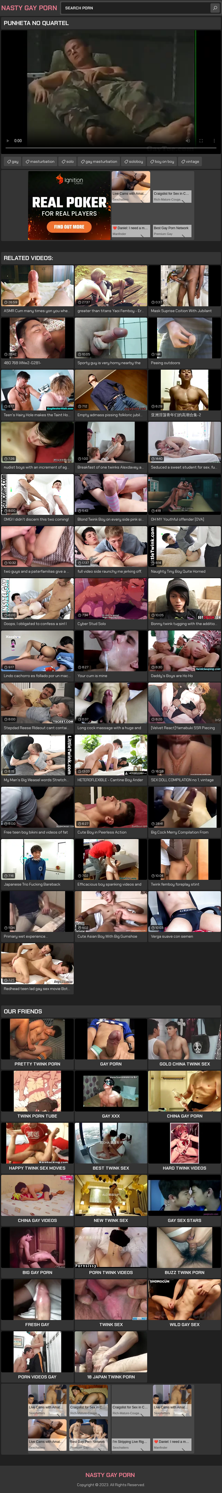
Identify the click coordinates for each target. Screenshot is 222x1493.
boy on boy (164, 161)
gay (15, 161)
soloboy (136, 161)
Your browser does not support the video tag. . (111, 92)
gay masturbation (101, 161)
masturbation (42, 161)
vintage (192, 161)
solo (70, 161)
